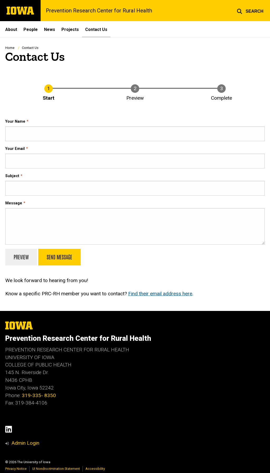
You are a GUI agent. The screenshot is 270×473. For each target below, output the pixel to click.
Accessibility (95, 469)
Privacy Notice (16, 469)
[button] (250, 10)
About (11, 29)
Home (10, 48)
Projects (70, 29)
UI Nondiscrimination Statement (56, 469)
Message (13, 203)
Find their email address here (160, 293)
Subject (12, 175)
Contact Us (96, 29)
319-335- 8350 (39, 395)
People (30, 29)
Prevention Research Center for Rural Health (99, 10)
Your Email (15, 148)
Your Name (15, 121)
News (49, 29)
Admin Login (25, 443)
